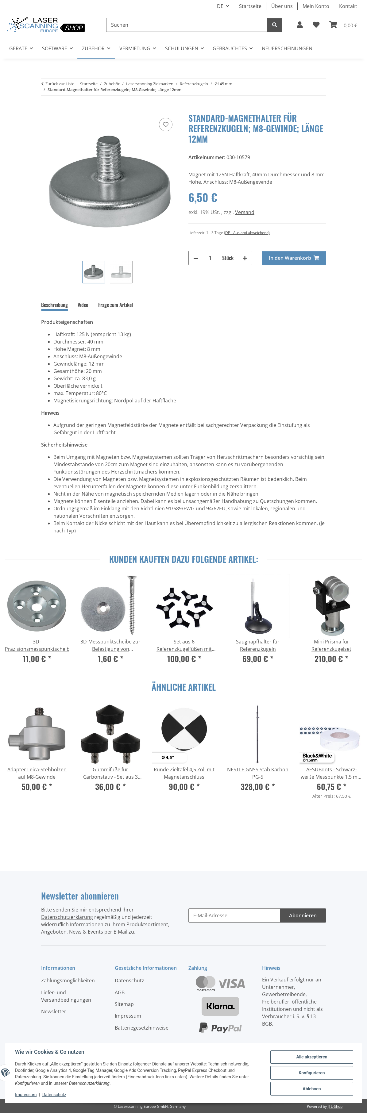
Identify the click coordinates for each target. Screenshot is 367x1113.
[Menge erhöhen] (245, 258)
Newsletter (53, 1011)
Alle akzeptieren (311, 1056)
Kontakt (348, 6)
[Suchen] (187, 25)
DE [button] (220, 6)
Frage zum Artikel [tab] (115, 305)
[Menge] (210, 258)
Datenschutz (54, 1094)
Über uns (282, 6)
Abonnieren (303, 915)
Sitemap (124, 1004)
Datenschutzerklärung (67, 917)
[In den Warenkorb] (46, 109)
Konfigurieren (312, 1072)
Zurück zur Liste (59, 83)
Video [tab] (83, 305)
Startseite (250, 6)
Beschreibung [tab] (54, 305)
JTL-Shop (335, 1106)
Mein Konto (316, 6)
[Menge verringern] (196, 258)
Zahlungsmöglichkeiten (68, 980)
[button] (300, 24)
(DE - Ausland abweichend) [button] (247, 232)
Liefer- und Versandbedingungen (66, 996)
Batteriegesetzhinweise (141, 1027)
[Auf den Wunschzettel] (165, 124)
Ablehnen (312, 1088)
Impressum (26, 1094)
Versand (244, 212)
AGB (120, 992)
